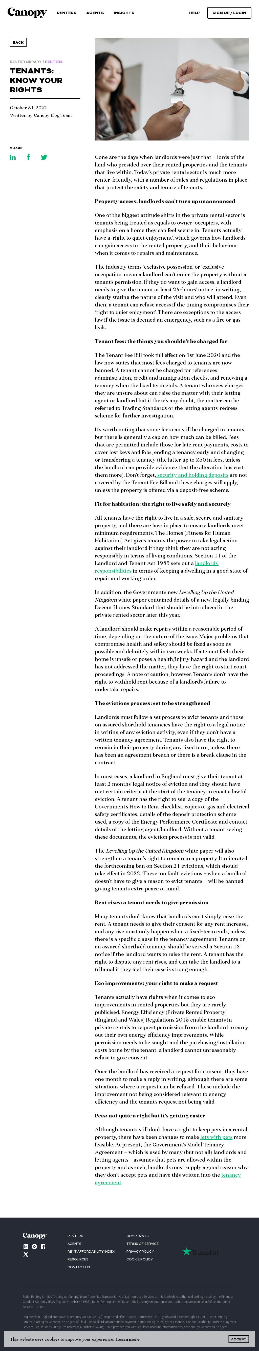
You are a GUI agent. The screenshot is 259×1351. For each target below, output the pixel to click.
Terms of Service (142, 1244)
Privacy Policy (140, 1251)
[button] (124, 13)
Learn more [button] (128, 1339)
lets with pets (216, 1137)
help (194, 12)
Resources (78, 1259)
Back (18, 42)
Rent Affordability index (91, 1251)
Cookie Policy (139, 1259)
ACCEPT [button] (239, 1339)
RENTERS (75, 1236)
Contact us (79, 1267)
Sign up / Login (229, 12)
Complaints (137, 1236)
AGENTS (74, 1244)
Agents (95, 12)
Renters (66, 12)
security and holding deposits (192, 475)
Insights (124, 12)
